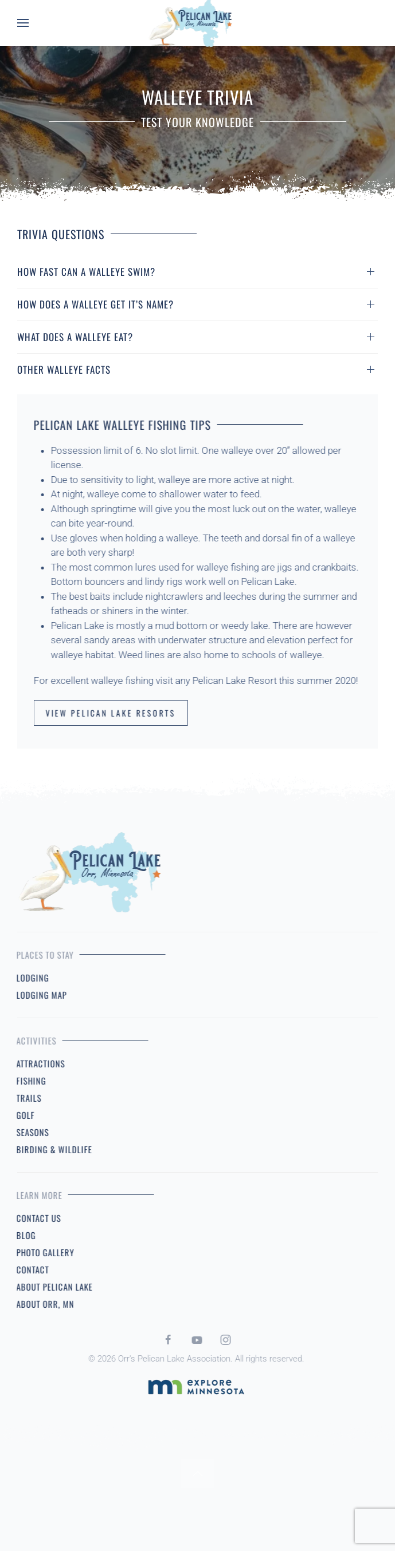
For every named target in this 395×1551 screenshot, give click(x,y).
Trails (23, 1097)
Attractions (34, 1063)
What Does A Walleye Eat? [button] (75, 337)
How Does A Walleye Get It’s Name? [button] (95, 304)
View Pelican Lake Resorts (105, 713)
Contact (26, 1269)
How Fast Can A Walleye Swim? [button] (86, 271)
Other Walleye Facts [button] (64, 369)
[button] (23, 23)
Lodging (26, 977)
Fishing (25, 1080)
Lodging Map (35, 994)
